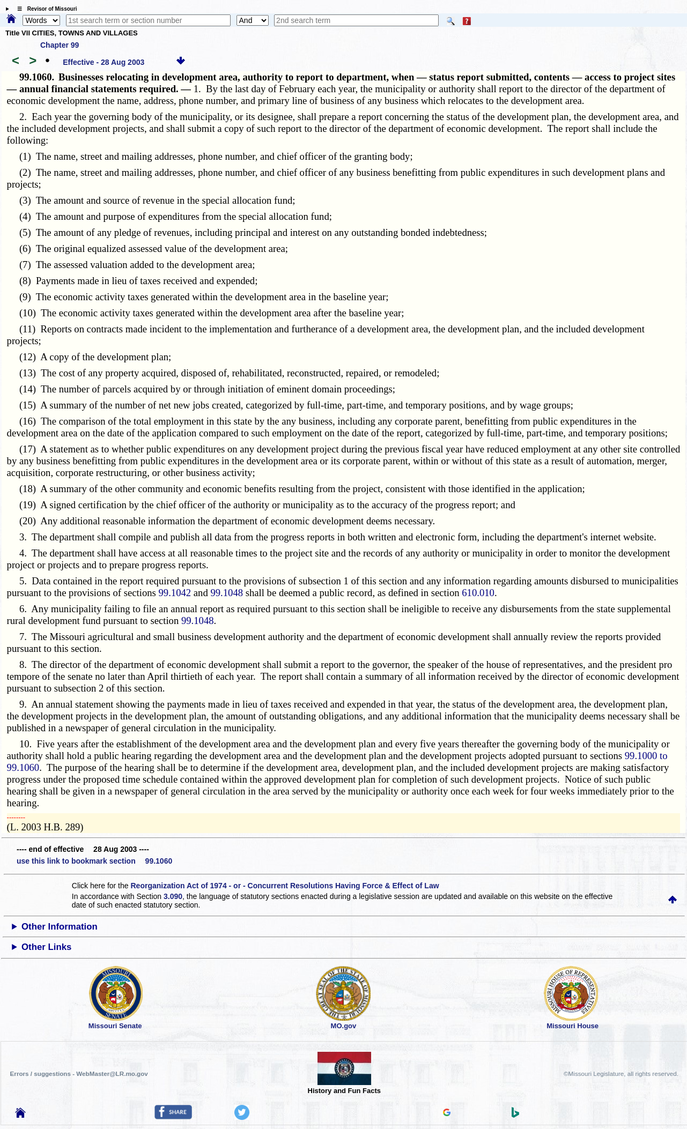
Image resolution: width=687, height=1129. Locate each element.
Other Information (59, 927)
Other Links (46, 947)
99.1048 (226, 592)
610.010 (478, 592)
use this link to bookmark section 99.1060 (94, 861)
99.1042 (175, 592)
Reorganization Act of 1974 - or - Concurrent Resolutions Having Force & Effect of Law (284, 885)
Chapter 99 (59, 45)
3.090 (173, 896)
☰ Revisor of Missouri (44, 9)
